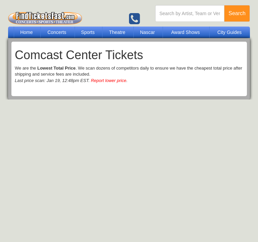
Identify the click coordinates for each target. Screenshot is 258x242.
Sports (87, 32)
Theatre (117, 32)
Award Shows (185, 32)
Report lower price (108, 80)
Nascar (147, 32)
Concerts (56, 32)
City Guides (229, 32)
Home (26, 32)
